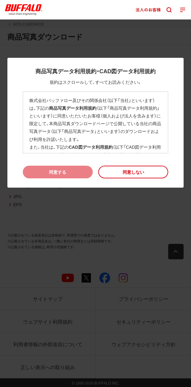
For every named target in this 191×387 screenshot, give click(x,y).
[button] (133, 172)
